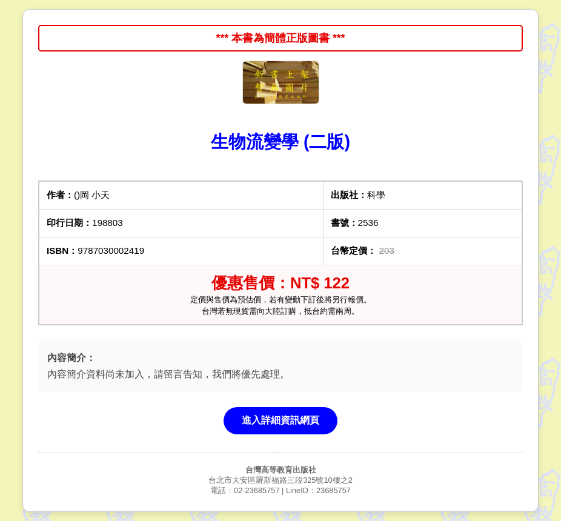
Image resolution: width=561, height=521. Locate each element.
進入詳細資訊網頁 (280, 420)
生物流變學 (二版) (280, 141)
